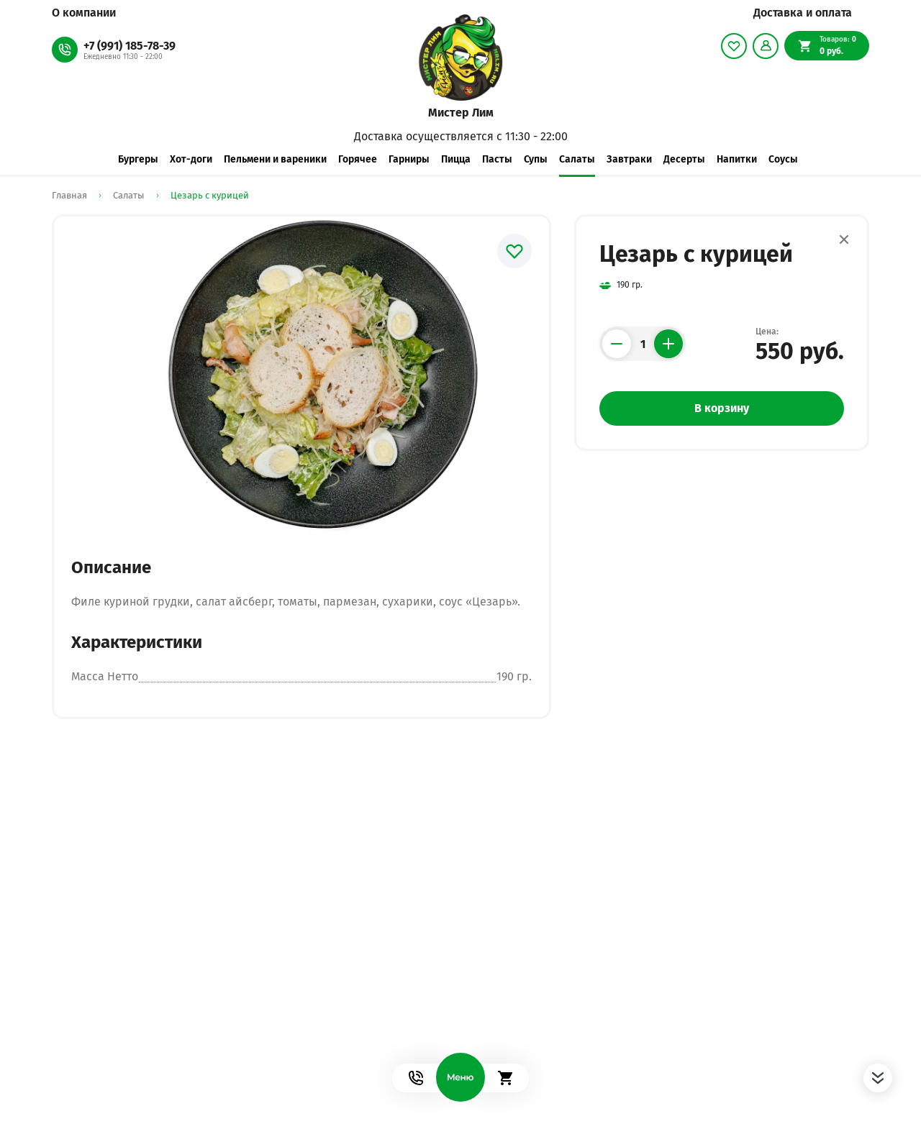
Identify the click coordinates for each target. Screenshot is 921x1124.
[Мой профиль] (766, 46)
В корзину (721, 408)
